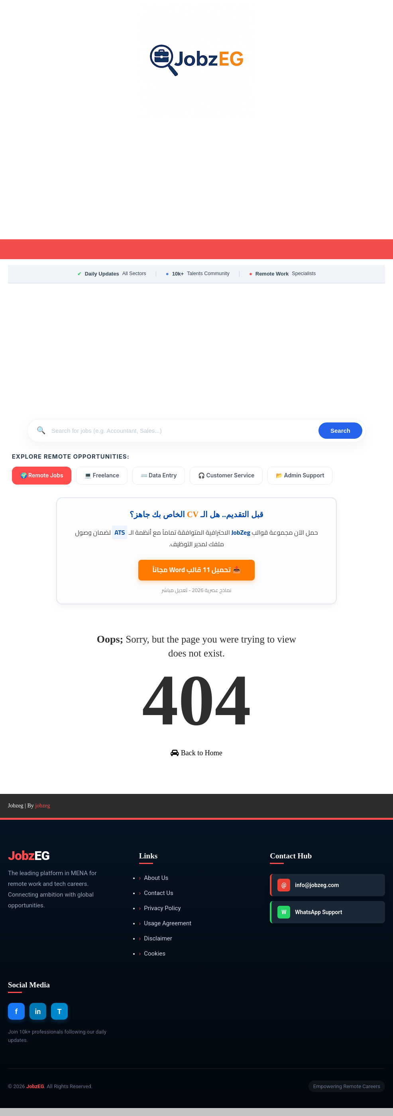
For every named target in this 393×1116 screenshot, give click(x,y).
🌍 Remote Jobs (42, 475)
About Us (154, 886)
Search (340, 430)
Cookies (152, 962)
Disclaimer (155, 946)
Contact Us (156, 901)
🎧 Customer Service (227, 475)
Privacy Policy (160, 916)
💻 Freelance (102, 475)
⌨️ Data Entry (159, 475)
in (38, 1019)
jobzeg (42, 814)
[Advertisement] (196, 179)
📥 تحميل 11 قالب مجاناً (196, 569)
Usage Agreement (165, 931)
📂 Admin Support (301, 475)
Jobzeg (16, 814)
